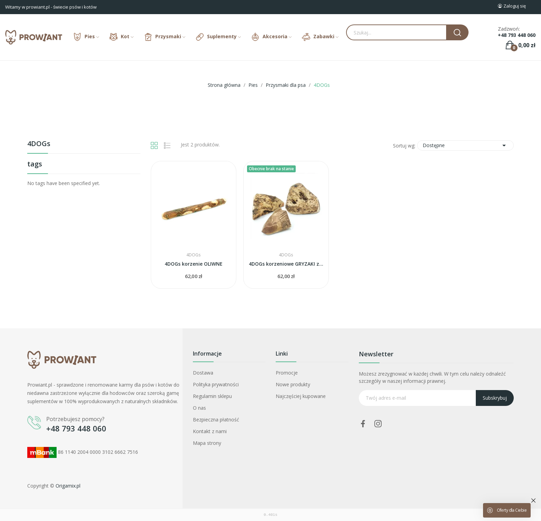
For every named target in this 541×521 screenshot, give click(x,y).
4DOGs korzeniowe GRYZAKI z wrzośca (286, 263)
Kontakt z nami (210, 431)
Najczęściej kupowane (301, 396)
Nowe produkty (293, 384)
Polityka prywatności (216, 384)
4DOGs (38, 144)
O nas (199, 408)
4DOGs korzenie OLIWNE (194, 263)
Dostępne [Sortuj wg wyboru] (465, 145)
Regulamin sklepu (212, 396)
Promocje (287, 372)
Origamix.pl (68, 485)
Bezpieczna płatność (216, 419)
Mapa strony (207, 443)
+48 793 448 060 (516, 35)
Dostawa (203, 372)
